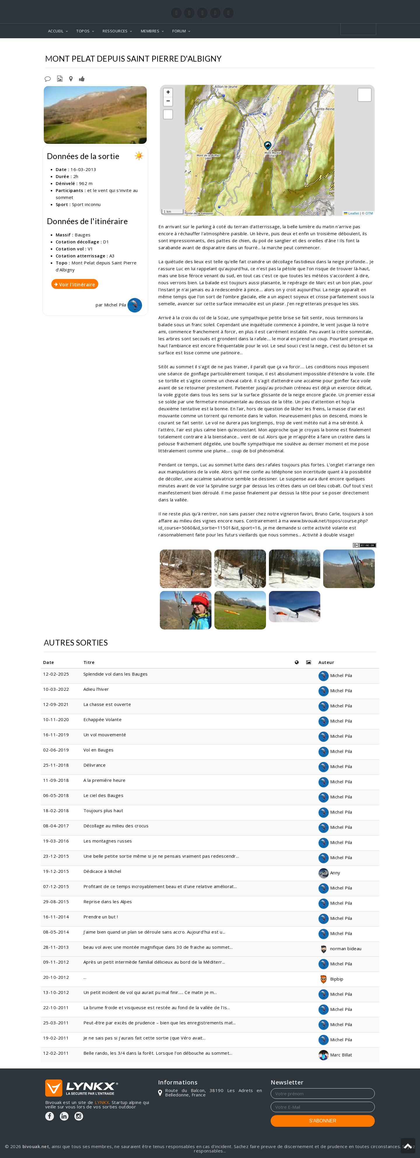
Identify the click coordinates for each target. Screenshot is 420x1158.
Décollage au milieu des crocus (116, 826)
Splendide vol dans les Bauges (115, 674)
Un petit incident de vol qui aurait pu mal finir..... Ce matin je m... (150, 992)
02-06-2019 (56, 750)
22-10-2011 (56, 1007)
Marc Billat (335, 1055)
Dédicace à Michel (102, 871)
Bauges (255, 46)
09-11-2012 (56, 962)
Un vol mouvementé (104, 734)
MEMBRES (150, 31)
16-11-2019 (56, 734)
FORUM (179, 31)
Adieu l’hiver (96, 689)
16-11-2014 (56, 917)
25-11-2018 (56, 765)
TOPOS (83, 31)
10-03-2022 (56, 689)
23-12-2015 (56, 856)
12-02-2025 (56, 674)
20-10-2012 (56, 977)
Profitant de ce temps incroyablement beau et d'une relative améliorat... (160, 886)
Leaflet (351, 213)
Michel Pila (123, 305)
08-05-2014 (56, 932)
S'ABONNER (322, 1120)
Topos (232, 46)
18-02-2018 (56, 810)
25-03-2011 (56, 1023)
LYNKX (102, 1102)
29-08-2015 (56, 901)
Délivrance (94, 765)
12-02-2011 (56, 1053)
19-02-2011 (56, 1038)
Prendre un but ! (100, 917)
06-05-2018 (56, 795)
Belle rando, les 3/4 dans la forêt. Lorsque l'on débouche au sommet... (157, 1053)
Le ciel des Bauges (103, 795)
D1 (106, 242)
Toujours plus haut (103, 810)
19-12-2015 (56, 871)
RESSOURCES (115, 31)
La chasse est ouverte (107, 704)
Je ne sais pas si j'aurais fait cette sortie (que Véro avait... (144, 1038)
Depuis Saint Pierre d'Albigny (338, 46)
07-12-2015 (56, 886)
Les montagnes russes (107, 841)
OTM (369, 213)
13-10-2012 (56, 992)
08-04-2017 (56, 826)
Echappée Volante (102, 719)
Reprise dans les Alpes (107, 901)
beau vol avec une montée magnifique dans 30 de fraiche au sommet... (158, 947)
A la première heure (104, 780)
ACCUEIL (55, 31)
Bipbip (330, 979)
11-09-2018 (56, 780)
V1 (90, 249)
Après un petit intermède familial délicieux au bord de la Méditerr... (154, 962)
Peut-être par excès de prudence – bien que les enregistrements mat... (159, 1023)
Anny (329, 873)
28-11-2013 (56, 947)
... (84, 977)
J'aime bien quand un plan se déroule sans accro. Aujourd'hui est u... (154, 932)
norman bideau (339, 948)
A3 (112, 256)
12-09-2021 (56, 704)
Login (345, 5)
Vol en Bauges (98, 750)
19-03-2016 (56, 841)
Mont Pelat (284, 46)
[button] (267, 145)
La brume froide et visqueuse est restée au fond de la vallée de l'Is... (156, 1007)
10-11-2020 (56, 719)
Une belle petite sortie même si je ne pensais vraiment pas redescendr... (161, 856)
